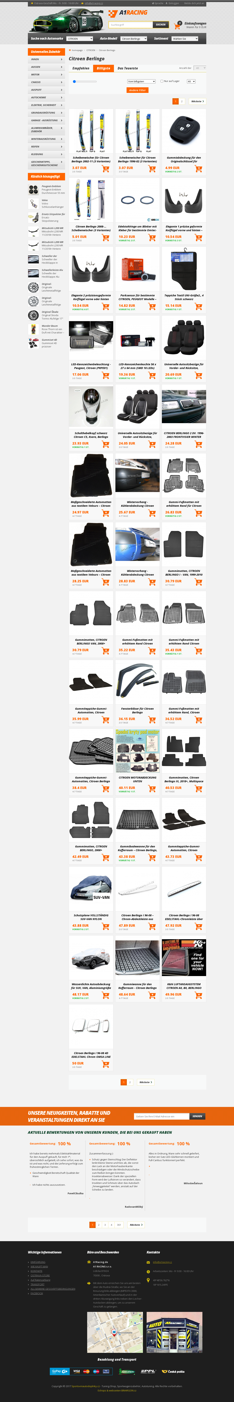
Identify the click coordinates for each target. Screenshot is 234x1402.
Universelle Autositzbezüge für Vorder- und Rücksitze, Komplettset (137, 435)
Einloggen (174, 3)
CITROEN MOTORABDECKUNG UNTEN (137, 779)
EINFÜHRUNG (38, 1262)
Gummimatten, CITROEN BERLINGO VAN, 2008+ (91, 641)
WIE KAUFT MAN (39, 1266)
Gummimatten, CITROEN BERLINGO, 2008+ (91, 848)
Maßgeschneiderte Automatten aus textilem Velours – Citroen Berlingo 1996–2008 (91, 503)
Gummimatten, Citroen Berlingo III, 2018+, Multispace (183, 779)
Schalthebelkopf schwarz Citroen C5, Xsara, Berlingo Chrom (91, 435)
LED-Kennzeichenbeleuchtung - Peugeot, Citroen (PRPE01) (91, 366)
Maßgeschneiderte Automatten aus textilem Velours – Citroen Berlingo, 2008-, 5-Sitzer (91, 572)
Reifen (35, 146)
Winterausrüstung (43, 139)
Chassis (36, 82)
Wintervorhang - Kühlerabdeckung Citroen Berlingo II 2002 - (137, 572)
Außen (35, 67)
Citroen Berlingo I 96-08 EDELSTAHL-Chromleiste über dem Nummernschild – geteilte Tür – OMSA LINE (184, 917)
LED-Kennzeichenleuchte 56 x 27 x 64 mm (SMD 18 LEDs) (137, 366)
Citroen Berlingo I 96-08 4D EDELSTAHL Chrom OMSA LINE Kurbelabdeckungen (91, 1055)
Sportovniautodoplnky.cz (86, 1386)
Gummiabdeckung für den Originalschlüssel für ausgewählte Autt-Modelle (184, 159)
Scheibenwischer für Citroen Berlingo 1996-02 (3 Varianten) (137, 159)
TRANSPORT (37, 1284)
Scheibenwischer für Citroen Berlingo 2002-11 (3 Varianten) (91, 159)
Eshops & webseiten (109, 1390)
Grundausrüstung (43, 112)
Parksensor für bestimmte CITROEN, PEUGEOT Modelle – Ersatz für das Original (137, 297)
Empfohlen (80, 68)
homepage (77, 50)
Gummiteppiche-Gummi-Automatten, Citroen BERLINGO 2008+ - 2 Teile (91, 710)
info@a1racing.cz (94, 3)
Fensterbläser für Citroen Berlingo (137, 710)
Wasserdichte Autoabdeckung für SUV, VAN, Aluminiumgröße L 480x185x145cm (91, 986)
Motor (35, 74)
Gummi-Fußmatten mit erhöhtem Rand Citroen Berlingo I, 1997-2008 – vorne (184, 641)
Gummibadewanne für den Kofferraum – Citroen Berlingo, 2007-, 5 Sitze (137, 848)
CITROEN (90, 50)
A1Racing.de (140, 14)
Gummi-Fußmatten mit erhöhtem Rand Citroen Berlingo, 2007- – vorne (137, 641)
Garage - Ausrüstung (44, 120)
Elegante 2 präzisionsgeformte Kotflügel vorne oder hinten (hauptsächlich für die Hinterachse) (91, 297)
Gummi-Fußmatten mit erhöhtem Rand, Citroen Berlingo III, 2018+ (184, 710)
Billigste (103, 68)
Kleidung (37, 154)
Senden (197, 1116)
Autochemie (38, 97)
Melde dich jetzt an (194, 3)
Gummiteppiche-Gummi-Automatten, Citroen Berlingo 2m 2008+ (91, 779)
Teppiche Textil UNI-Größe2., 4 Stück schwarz (184, 297)
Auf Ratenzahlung (40, 1280)
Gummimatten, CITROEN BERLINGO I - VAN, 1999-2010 (183, 572)
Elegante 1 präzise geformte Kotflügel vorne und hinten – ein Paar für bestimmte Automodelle (184, 228)
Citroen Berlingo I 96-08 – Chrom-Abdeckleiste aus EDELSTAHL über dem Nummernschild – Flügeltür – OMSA (137, 917)
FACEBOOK (37, 1293)
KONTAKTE (36, 1271)
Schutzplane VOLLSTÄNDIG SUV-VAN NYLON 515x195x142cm (91, 917)
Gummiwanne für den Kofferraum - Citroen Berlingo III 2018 (137, 986)
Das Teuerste (128, 68)
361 (119, 1224)
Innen (35, 59)
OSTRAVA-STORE (40, 1275)
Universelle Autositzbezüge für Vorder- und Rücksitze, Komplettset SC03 (184, 366)
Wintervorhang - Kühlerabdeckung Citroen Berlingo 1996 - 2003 (137, 503)
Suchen (161, 24)
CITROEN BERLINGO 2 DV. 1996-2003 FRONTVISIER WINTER (184, 435)
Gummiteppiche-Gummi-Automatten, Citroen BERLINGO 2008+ (184, 848)
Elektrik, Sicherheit (43, 105)
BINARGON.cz (128, 1390)
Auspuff (36, 89)
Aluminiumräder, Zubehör (42, 129)
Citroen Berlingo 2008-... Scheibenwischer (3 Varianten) (91, 228)
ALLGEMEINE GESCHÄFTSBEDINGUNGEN (53, 1288)
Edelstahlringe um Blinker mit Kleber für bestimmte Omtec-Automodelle (137, 228)
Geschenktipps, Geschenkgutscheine (44, 163)
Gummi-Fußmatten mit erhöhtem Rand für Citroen (183, 503)
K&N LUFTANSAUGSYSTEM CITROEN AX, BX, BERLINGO (184, 986)
